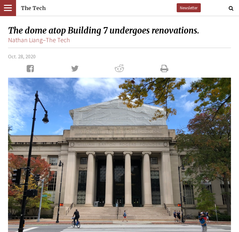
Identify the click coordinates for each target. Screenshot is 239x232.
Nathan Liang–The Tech (39, 40)
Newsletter (189, 7)
